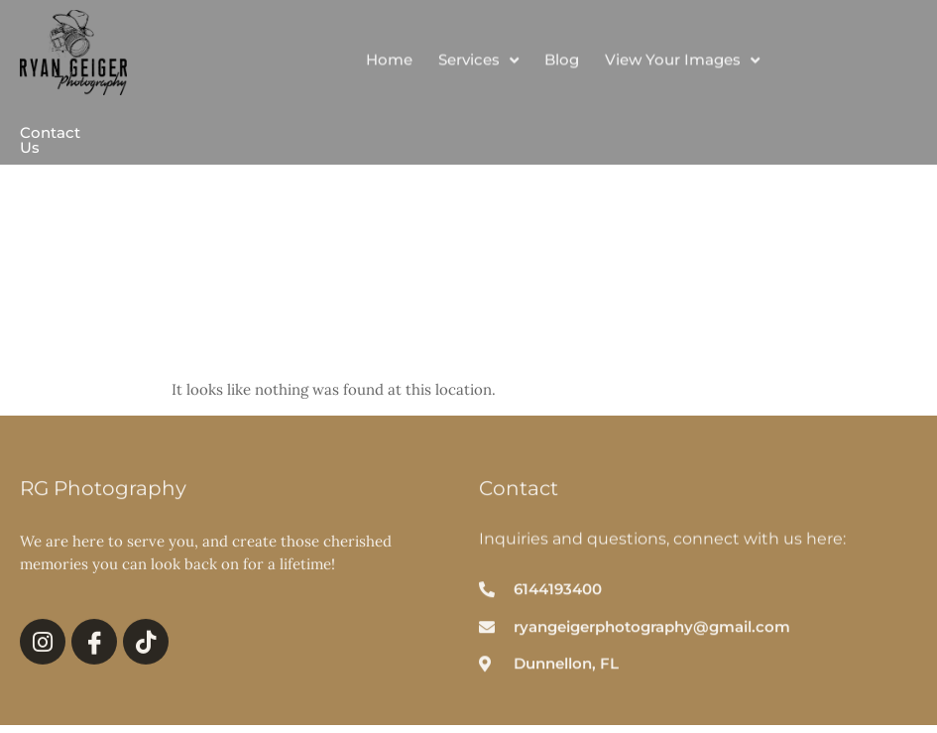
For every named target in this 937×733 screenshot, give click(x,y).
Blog (561, 66)
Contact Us (50, 140)
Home (389, 66)
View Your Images (682, 67)
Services (478, 67)
